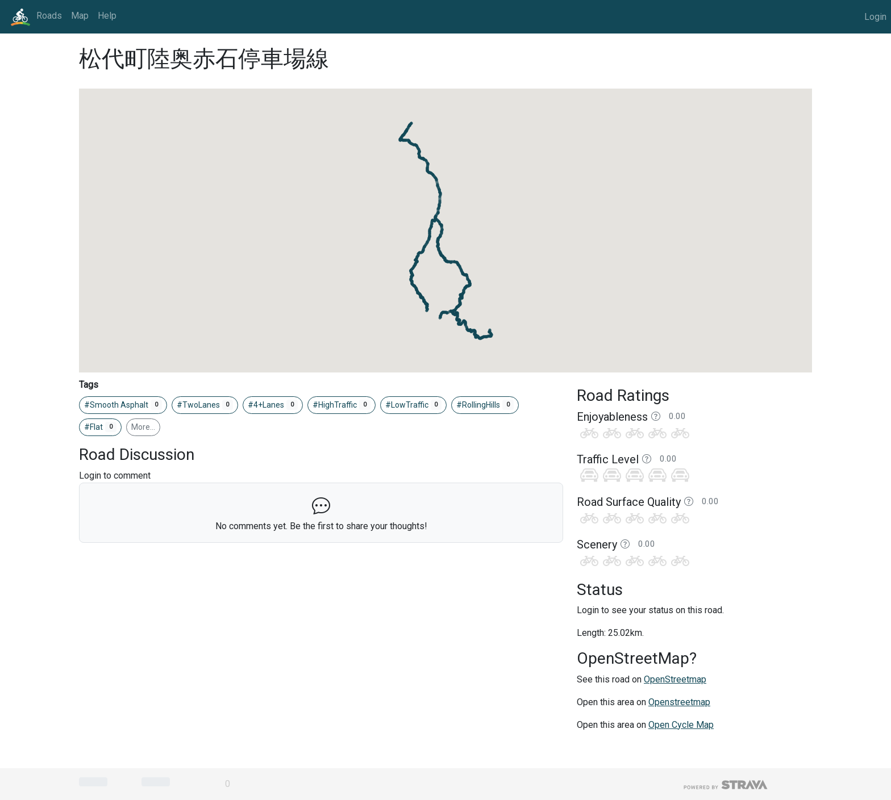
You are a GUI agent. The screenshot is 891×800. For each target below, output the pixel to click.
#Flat (100, 427)
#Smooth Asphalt (123, 405)
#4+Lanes (273, 405)
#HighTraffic (341, 405)
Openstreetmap (679, 702)
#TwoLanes (205, 405)
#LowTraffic (413, 405)
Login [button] (875, 16)
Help (107, 15)
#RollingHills (485, 405)
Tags (88, 384)
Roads (49, 15)
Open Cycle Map (681, 724)
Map (80, 15)
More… (143, 427)
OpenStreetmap (675, 679)
